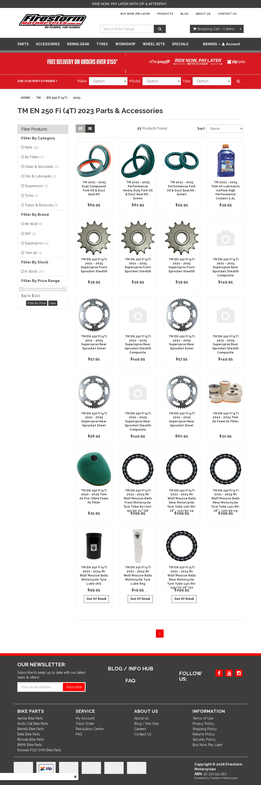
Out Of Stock (96, 599)
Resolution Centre (90, 729)
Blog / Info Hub (146, 724)
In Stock (34, 271)
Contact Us (227, 13)
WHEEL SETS (154, 44)
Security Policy (204, 739)
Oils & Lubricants (40, 176)
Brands (211, 44)
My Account (85, 718)
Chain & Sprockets (42, 167)
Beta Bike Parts (28, 734)
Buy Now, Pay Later (135, 13)
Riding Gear (78, 44)
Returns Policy (204, 734)
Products (165, 13)
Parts (23, 44)
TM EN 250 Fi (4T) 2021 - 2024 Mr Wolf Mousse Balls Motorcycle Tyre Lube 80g (138, 575)
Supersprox (37, 243)
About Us (203, 13)
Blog (184, 13)
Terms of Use (203, 718)
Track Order (85, 724)
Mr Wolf (33, 224)
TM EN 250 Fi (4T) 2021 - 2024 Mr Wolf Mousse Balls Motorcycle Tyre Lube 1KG (94, 575)
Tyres (102, 44)
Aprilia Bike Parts (30, 718)
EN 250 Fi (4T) (57, 97)
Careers (140, 729)
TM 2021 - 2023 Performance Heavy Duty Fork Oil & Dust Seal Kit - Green (138, 190)
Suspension (36, 186)
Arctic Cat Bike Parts (32, 724)
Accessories (48, 44)
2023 (76, 97)
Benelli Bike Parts (30, 729)
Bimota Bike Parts (30, 739)
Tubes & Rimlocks (41, 205)
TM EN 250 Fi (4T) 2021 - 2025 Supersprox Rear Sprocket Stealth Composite (225, 267)
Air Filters (34, 157)
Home (25, 97)
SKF (30, 234)
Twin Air (33, 253)
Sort (200, 129)
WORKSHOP (125, 44)
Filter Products (34, 129)
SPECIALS (180, 44)
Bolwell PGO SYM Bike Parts (39, 750)
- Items (213, 29)
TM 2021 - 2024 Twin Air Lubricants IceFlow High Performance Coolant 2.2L (225, 190)
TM (38, 97)
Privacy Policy (203, 724)
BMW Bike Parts (29, 745)
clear (53, 303)
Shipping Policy (205, 729)
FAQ (79, 734)
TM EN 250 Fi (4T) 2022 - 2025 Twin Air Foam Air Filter (225, 417)
